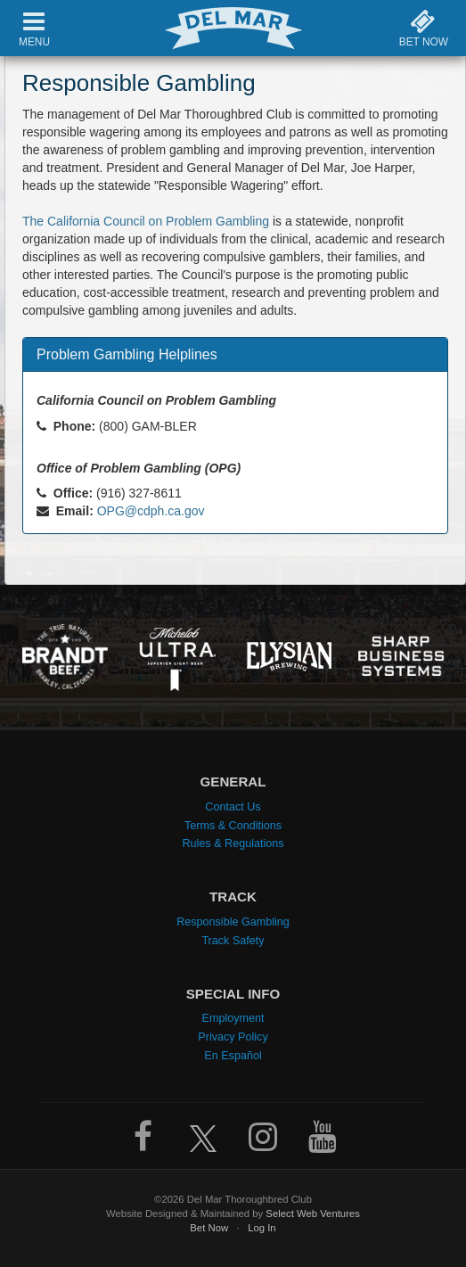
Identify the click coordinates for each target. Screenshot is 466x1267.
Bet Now (209, 1224)
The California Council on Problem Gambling (145, 221)
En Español (232, 1052)
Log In (262, 1224)
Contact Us (232, 803)
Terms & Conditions (233, 822)
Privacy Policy (232, 1033)
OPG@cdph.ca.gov (151, 511)
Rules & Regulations (232, 840)
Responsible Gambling (233, 918)
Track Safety (232, 937)
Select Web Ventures (313, 1210)
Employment (233, 1014)
